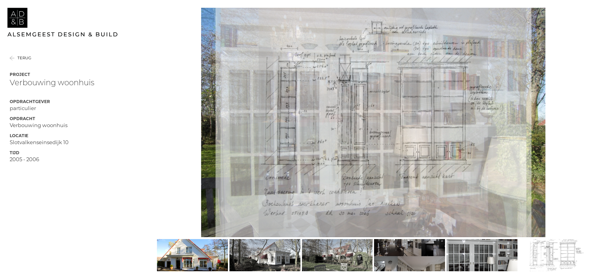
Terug (24, 68)
